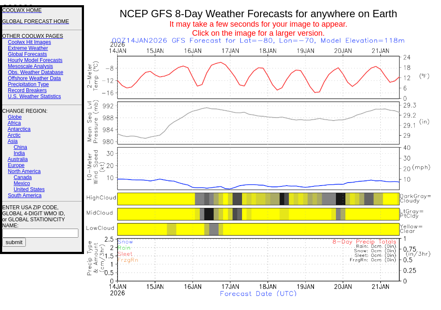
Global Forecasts (27, 54)
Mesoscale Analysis (30, 66)
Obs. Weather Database (35, 72)
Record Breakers (27, 90)
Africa (14, 123)
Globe (15, 117)
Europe (16, 165)
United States (29, 189)
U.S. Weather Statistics (34, 96)
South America (24, 195)
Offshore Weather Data (34, 78)
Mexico (22, 183)
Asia (13, 141)
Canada (23, 177)
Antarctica (19, 129)
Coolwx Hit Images (29, 42)
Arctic (14, 135)
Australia (18, 159)
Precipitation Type (28, 84)
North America (24, 171)
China (20, 147)
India (19, 153)
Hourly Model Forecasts (35, 60)
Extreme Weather (28, 48)
